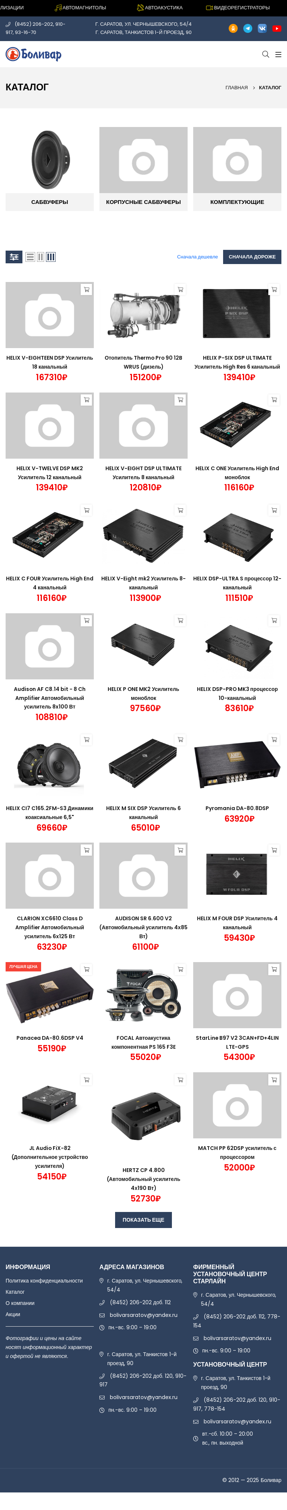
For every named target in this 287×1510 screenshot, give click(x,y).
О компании (20, 1303)
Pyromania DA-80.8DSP (237, 808)
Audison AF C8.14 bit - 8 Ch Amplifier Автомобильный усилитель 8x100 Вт (50, 698)
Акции (13, 1314)
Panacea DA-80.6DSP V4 (50, 1038)
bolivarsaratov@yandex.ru (144, 1315)
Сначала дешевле (197, 256)
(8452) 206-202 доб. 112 (140, 1302)
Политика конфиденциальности (44, 1281)
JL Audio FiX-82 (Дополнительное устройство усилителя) (50, 1157)
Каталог (15, 1292)
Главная (236, 87)
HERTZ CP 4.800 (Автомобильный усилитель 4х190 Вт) (144, 1179)
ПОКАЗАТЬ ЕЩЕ (143, 1220)
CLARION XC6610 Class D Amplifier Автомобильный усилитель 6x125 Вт (49, 927)
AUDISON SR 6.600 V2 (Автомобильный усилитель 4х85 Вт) (144, 927)
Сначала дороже (252, 256)
